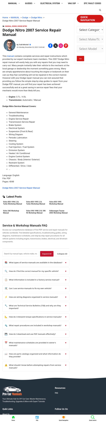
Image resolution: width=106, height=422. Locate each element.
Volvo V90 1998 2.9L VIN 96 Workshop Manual (35, 212)
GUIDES (31, 3)
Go (80, 58)
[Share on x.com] (55, 45)
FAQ (56, 393)
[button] (100, 10)
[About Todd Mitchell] (9, 45)
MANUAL (15, 3)
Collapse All (62, 253)
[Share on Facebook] (50, 45)
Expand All (46, 253)
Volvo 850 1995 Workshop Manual (56, 203)
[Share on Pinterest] (66, 45)
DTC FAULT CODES (92, 3)
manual (10, 56)
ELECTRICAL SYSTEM (52, 3)
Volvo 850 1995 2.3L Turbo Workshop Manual (35, 203)
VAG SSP (74, 3)
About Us (5, 414)
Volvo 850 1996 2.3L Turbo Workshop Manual (12, 203)
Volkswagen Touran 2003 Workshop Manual (58, 212)
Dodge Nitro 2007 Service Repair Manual (21, 188)
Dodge (14, 26)
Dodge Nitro (22, 26)
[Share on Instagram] (61, 45)
